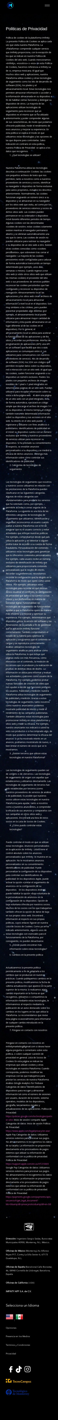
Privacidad (11, 1354)
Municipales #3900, (16, 1242)
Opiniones (11, 1328)
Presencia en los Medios (18, 1336)
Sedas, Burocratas (43, 1239)
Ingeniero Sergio (20, 1239)
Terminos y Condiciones (18, 1345)
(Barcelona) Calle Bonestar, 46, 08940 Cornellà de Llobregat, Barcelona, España (29, 1270)
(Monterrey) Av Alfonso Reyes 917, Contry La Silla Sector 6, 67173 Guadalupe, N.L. (27, 1254)
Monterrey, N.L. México (37, 1242)
